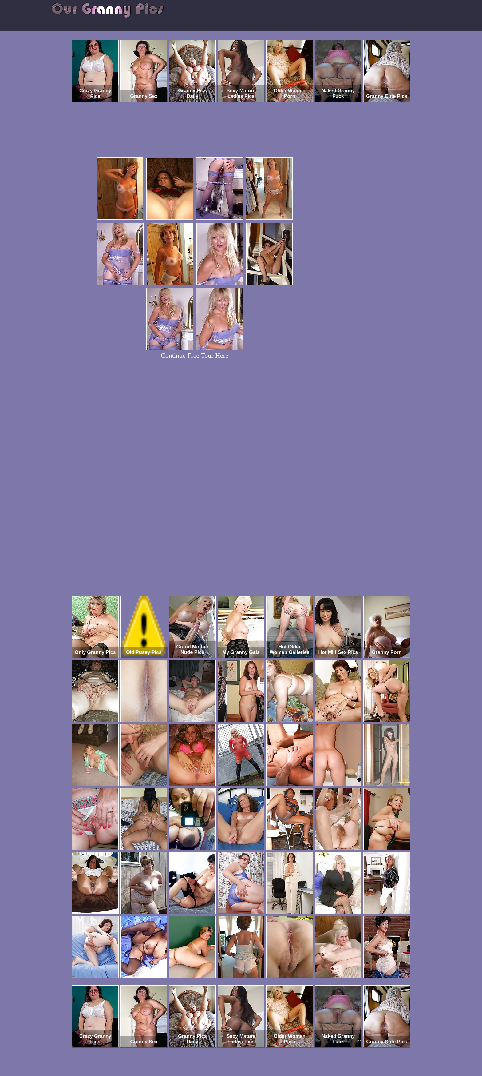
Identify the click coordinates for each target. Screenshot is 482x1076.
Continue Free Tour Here (194, 355)
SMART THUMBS (251, 1050)
